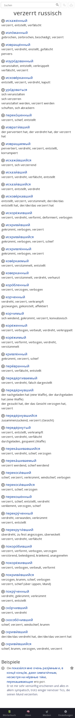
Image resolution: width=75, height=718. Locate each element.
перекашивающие (20, 682)
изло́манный (17, 32)
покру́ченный (17, 591)
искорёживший (19, 212)
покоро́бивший (19, 546)
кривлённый (16, 354)
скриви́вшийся (18, 643)
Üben (28, 713)
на (23, 677)
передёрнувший (20, 390)
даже (32, 673)
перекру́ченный (19, 513)
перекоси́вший (18, 472)
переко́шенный (19, 115)
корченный (15, 297)
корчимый (15, 313)
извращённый (18, 44)
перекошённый (19, 496)
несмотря (14, 677)
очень (37, 668)
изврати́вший (18, 127)
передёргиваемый (21, 378)
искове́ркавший (19, 196)
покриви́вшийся (20, 574)
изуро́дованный (19, 61)
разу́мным (50, 668)
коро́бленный (17, 285)
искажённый (16, 20)
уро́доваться (16, 89)
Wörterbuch (9, 713)
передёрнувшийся (21, 415)
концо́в (21, 673)
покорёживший (19, 562)
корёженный (16, 325)
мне (29, 668)
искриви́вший (18, 225)
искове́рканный (19, 77)
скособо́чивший (19, 619)
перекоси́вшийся (20, 484)
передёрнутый (18, 427)
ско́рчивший (17, 607)
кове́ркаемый (17, 261)
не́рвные (32, 677)
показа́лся (19, 668)
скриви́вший (17, 631)
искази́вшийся (18, 184)
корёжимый (16, 337)
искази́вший (16, 172)
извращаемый (18, 143)
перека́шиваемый (21, 460)
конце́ (11, 673)
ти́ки (42, 677)
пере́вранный (17, 366)
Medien (47, 713)
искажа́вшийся (18, 160)
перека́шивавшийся (23, 448)
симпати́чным (46, 673)
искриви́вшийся (20, 237)
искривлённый (18, 249)
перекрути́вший (19, 529)
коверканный (17, 273)
